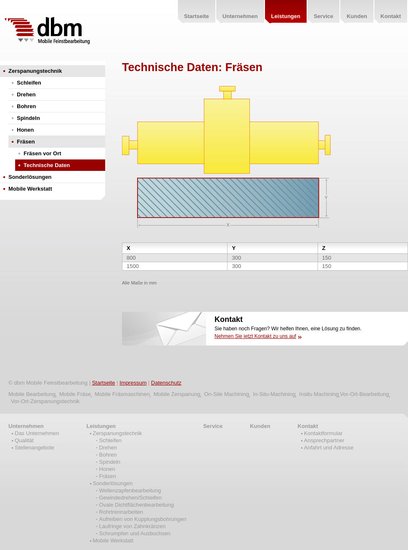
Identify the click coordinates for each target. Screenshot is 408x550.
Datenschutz (166, 383)
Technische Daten (47, 165)
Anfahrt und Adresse (329, 447)
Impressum (132, 383)
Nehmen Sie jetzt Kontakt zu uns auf (255, 336)
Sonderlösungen (30, 177)
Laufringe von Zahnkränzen (132, 526)
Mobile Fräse (75, 394)
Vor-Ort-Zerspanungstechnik (45, 401)
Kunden (260, 426)
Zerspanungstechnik (35, 71)
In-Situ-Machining (274, 394)
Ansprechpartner (324, 440)
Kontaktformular (323, 433)
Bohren (26, 106)
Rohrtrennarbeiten (121, 512)
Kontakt (308, 426)
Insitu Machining (319, 394)
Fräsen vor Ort (42, 153)
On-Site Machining (226, 394)
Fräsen (26, 141)
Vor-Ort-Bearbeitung (364, 394)
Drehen (26, 94)
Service (213, 426)
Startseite (103, 383)
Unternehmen (26, 426)
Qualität (24, 440)
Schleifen (29, 83)
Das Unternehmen (37, 433)
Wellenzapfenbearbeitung (130, 490)
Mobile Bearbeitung (32, 394)
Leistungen (101, 426)
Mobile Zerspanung (177, 394)
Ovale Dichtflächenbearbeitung (136, 505)
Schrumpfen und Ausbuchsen (135, 533)
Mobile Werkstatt (30, 189)
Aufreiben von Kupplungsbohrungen (142, 519)
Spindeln (28, 118)
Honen (25, 130)
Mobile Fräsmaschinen (122, 394)
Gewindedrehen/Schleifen (130, 497)
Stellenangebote (34, 447)
